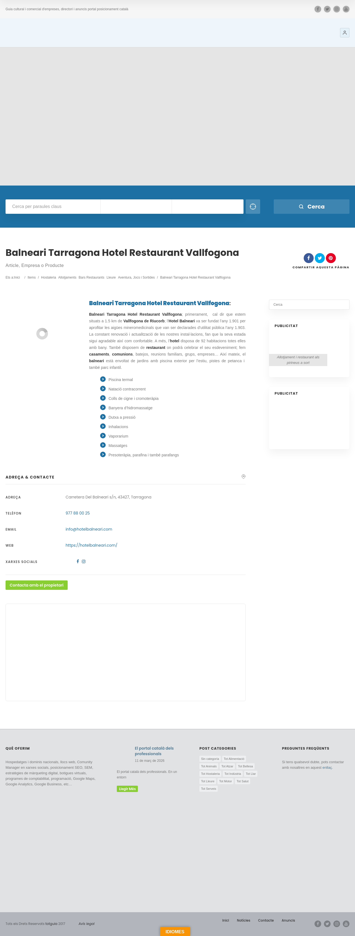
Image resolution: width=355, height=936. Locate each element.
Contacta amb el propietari (37, 585)
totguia (51, 923)
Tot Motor (225, 781)
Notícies (243, 920)
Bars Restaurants (91, 277)
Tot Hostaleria (210, 773)
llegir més (127, 788)
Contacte (266, 920)
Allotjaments (67, 277)
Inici (225, 920)
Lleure (111, 277)
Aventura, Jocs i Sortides (136, 277)
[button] (344, 32)
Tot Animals (209, 766)
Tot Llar (251, 773)
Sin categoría (210, 758)
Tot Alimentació (234, 758)
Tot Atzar (227, 766)
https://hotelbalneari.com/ (91, 545)
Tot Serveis (208, 788)
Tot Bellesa (245, 766)
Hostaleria (48, 277)
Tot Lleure (207, 781)
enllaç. (328, 767)
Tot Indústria (232, 773)
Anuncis (288, 920)
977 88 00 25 (77, 513)
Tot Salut (242, 781)
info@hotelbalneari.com (88, 529)
